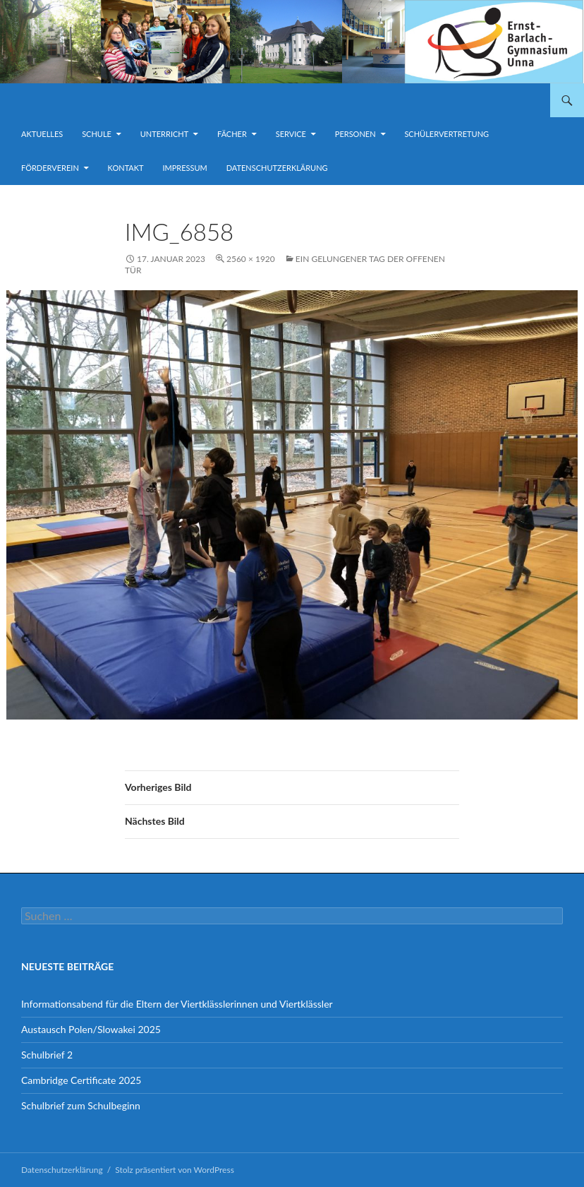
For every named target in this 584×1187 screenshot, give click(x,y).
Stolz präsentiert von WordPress (174, 1169)
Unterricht (164, 133)
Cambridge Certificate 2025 (81, 1080)
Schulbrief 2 (47, 1055)
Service (291, 133)
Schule (96, 133)
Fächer (232, 133)
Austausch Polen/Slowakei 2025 (91, 1029)
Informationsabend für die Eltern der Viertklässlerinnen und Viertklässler (177, 1004)
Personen (355, 133)
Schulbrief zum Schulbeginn (80, 1105)
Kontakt (126, 167)
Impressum (184, 167)
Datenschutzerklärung (277, 167)
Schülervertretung (446, 133)
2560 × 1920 (250, 258)
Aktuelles (42, 133)
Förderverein (50, 167)
